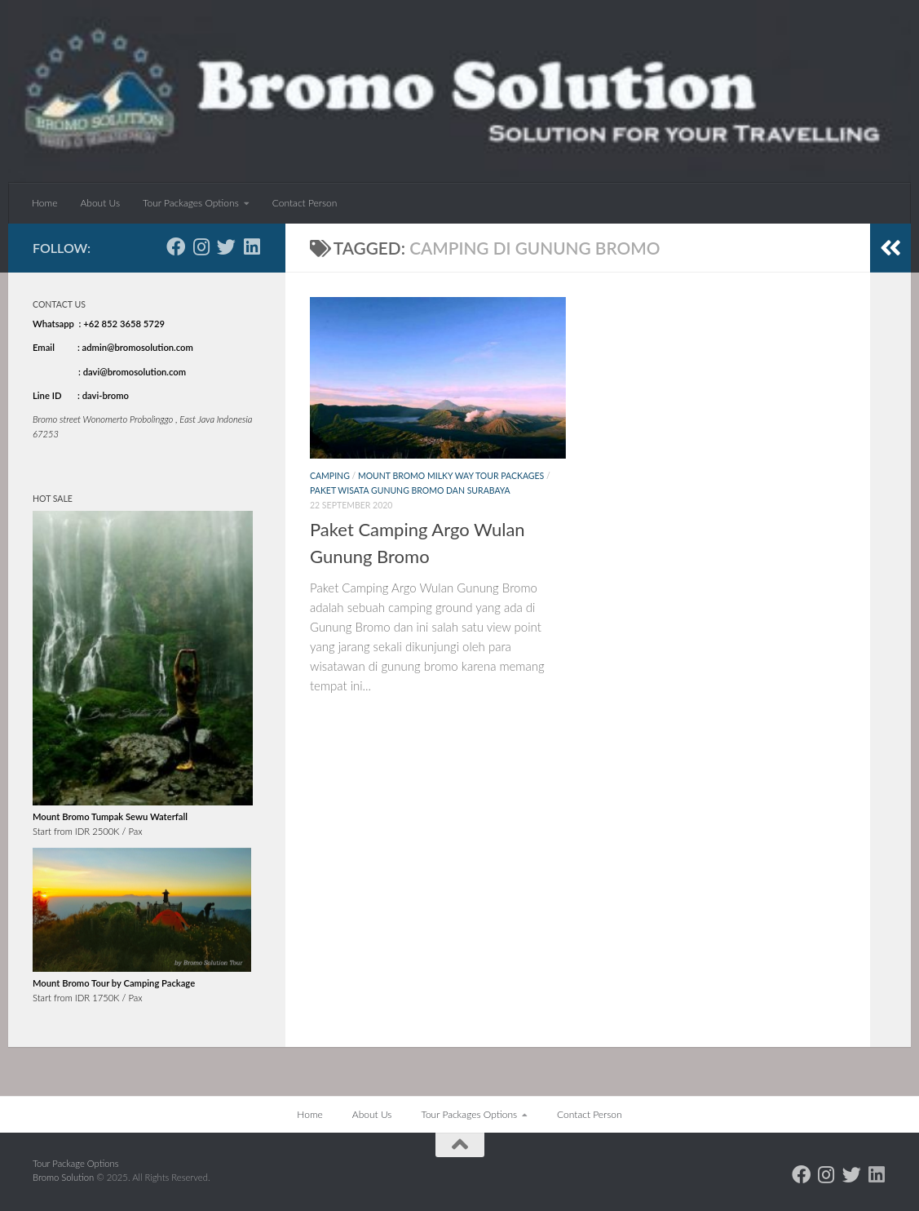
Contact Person (305, 203)
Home (44, 203)
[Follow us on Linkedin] (251, 246)
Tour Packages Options (191, 203)
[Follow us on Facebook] (175, 246)
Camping (330, 476)
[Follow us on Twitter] (226, 246)
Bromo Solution (64, 1177)
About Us (100, 203)
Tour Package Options (76, 1163)
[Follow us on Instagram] (201, 246)
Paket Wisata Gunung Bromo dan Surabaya (410, 490)
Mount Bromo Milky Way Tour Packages (451, 476)
